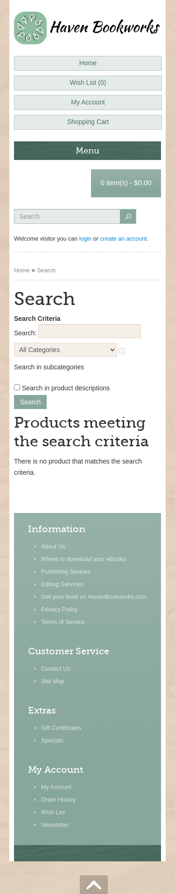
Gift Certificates (61, 728)
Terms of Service (63, 622)
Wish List (53, 812)
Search (46, 270)
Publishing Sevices (66, 571)
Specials (52, 740)
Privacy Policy (59, 609)
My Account (56, 787)
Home (22, 270)
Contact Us (55, 668)
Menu (87, 150)
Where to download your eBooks (83, 559)
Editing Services (62, 584)
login (85, 239)
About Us (53, 546)
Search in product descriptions (66, 388)
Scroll (94, 884)
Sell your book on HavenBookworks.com (94, 597)
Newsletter (55, 825)
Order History (58, 800)
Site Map (52, 681)
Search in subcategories (49, 367)
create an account (123, 239)
